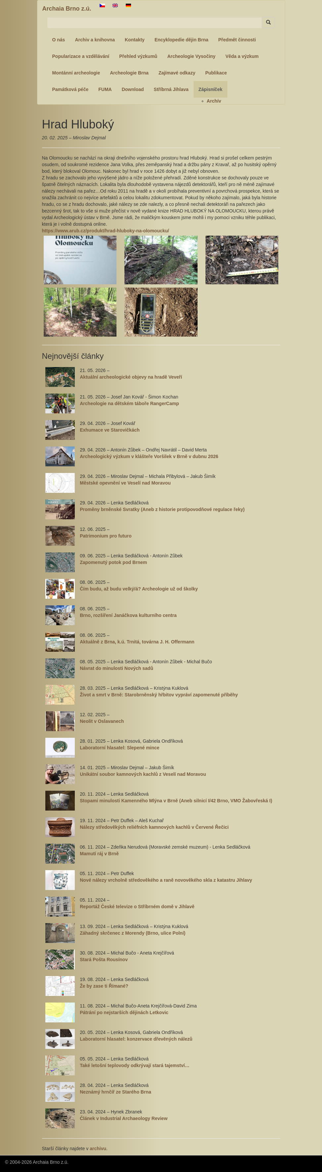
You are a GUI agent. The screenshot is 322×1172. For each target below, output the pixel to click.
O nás (58, 39)
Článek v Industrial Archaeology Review (123, 1118)
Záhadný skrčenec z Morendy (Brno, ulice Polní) (132, 933)
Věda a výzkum (241, 56)
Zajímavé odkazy (177, 72)
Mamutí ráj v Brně (99, 853)
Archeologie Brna (129, 72)
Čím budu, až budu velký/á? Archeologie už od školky (139, 588)
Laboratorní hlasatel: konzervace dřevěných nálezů (136, 1039)
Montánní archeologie (76, 72)
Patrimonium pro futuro (105, 536)
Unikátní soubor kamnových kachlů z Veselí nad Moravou (143, 774)
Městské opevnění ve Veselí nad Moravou (125, 483)
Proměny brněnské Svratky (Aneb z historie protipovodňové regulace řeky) (162, 509)
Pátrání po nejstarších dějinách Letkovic (124, 1012)
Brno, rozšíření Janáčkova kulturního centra (128, 615)
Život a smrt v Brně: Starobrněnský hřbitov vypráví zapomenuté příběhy (159, 694)
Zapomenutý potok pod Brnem (113, 562)
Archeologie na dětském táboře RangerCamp (129, 403)
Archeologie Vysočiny (191, 56)
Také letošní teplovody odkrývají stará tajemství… (134, 1065)
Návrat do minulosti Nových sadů (116, 668)
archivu (98, 1148)
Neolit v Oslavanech (102, 721)
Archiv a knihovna (95, 39)
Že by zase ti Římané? (104, 986)
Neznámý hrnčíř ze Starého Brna (115, 1092)
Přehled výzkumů (138, 56)
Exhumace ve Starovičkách (110, 430)
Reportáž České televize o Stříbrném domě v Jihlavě (137, 906)
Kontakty (135, 39)
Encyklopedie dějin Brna (181, 39)
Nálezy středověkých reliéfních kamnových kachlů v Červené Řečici (154, 827)
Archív (214, 101)
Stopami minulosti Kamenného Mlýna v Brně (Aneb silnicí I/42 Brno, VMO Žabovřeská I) (176, 800)
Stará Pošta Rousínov (104, 959)
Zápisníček (210, 89)
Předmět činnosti (237, 39)
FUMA (105, 89)
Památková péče (70, 89)
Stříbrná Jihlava (171, 89)
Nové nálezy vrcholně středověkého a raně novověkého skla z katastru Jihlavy (166, 880)
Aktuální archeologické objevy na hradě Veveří (131, 377)
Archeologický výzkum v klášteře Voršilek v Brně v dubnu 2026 (149, 456)
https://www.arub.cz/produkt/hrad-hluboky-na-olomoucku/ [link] (105, 230)
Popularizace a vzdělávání (81, 56)
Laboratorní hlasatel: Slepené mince (119, 747)
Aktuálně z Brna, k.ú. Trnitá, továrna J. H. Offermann (137, 641)
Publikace (216, 72)
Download (133, 89)
